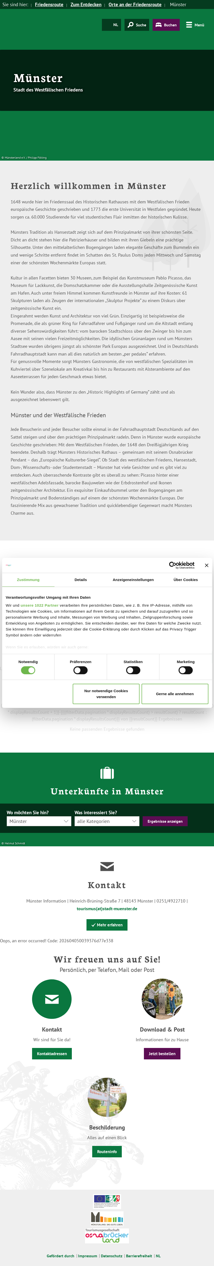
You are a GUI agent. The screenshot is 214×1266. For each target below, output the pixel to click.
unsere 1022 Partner (40, 605)
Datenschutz (111, 1255)
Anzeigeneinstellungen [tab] (133, 580)
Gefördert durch (60, 1255)
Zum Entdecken (86, 4)
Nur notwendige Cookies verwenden (106, 694)
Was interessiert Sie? (96, 812)
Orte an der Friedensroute (135, 4)
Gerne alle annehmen (175, 694)
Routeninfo (107, 1151)
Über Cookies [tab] (185, 580)
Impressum (87, 1255)
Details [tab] (81, 580)
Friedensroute (49, 4)
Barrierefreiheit (139, 1255)
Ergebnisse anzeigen (165, 821)
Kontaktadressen (52, 1053)
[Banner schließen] (206, 565)
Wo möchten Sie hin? (28, 812)
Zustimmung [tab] (28, 580)
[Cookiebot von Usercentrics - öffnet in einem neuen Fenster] (172, 565)
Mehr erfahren (107, 925)
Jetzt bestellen (162, 1053)
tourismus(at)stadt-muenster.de (107, 908)
